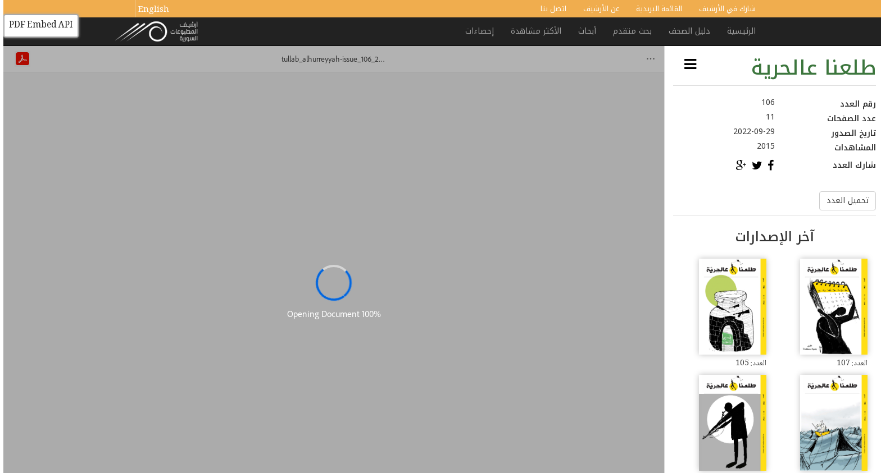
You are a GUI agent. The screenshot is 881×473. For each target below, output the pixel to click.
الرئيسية (738, 31)
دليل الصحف (686, 31)
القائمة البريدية (656, 9)
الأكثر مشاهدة (532, 31)
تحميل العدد (844, 200)
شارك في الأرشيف (724, 9)
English (150, 10)
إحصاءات (476, 31)
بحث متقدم (629, 31)
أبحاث (584, 31)
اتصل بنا (550, 9)
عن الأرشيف (598, 9)
